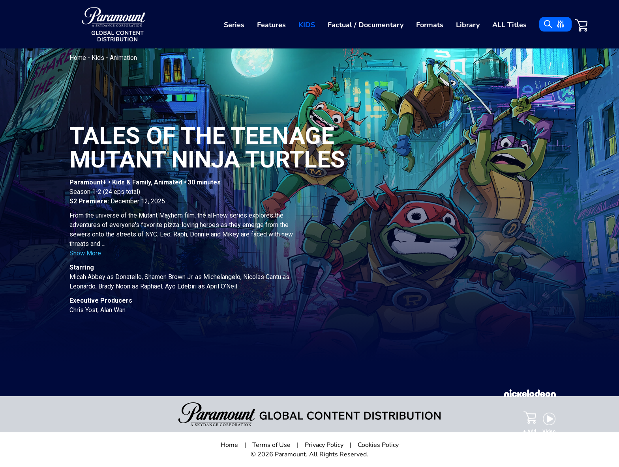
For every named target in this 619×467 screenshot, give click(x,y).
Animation (123, 57)
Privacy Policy (324, 445)
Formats (429, 25)
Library (468, 25)
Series (234, 25)
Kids (306, 25)
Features (271, 25)
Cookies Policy (378, 445)
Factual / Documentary (365, 25)
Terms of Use (271, 445)
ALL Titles (509, 25)
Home (78, 57)
